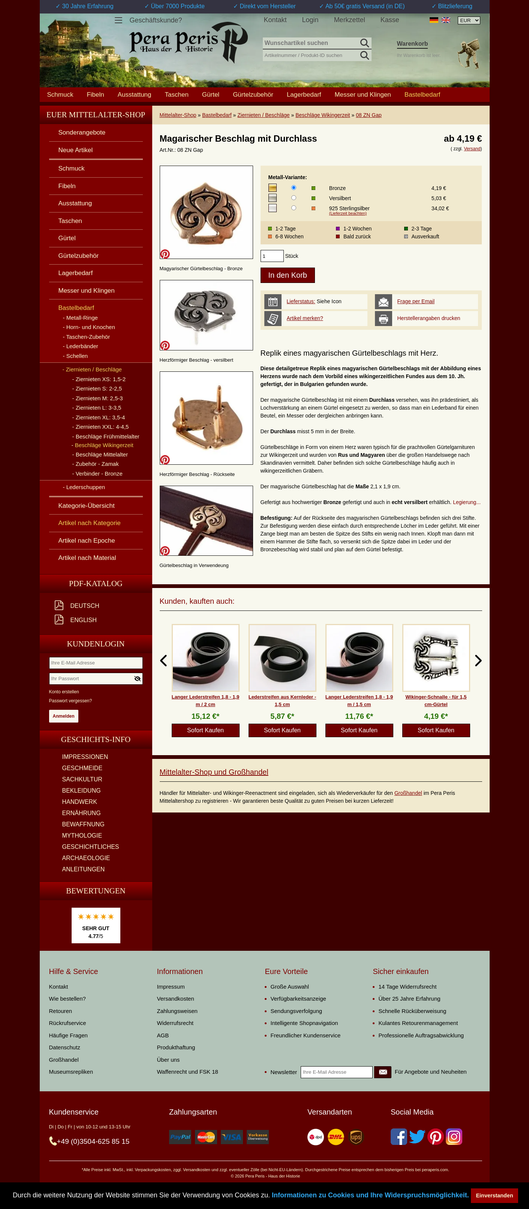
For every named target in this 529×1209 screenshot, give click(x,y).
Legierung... (467, 502)
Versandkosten (175, 998)
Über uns (168, 1059)
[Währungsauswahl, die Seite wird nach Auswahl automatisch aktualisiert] (469, 20)
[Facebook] (399, 1136)
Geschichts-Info (96, 739)
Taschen (177, 94)
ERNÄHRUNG (81, 813)
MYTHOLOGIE (82, 835)
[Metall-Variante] (293, 187)
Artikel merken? (305, 318)
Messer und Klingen (363, 94)
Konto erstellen (64, 691)
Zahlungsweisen (177, 1011)
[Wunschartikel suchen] (317, 43)
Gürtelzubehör (253, 94)
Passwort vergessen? (70, 700)
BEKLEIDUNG (81, 790)
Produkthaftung (176, 1047)
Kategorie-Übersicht (86, 505)
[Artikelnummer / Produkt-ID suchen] (317, 54)
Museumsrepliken (71, 1071)
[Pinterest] (435, 1136)
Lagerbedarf (304, 94)
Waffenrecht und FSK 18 (187, 1071)
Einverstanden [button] (494, 1196)
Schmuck (60, 94)
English (83, 620)
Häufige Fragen (68, 1035)
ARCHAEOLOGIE (86, 858)
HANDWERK (79, 802)
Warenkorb (412, 43)
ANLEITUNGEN (83, 869)
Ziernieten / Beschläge (263, 115)
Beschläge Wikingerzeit (322, 115)
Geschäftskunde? (156, 20)
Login (310, 20)
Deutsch (84, 606)
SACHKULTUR (82, 779)
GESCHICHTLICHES (90, 847)
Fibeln (95, 94)
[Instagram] (454, 1136)
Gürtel (210, 94)
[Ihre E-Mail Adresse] (96, 663)
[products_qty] (272, 256)
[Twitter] (417, 1136)
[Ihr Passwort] (96, 679)
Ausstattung (134, 94)
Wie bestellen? (67, 998)
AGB (163, 1035)
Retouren (60, 1011)
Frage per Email (416, 301)
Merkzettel (349, 20)
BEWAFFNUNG (83, 824)
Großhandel (408, 793)
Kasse (390, 20)
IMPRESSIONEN (85, 757)
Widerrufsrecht (175, 1023)
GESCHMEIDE (82, 768)
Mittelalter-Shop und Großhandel (214, 772)
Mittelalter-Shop (178, 115)
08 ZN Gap (368, 115)
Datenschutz (64, 1047)
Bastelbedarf (217, 115)
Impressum (171, 986)
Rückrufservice (67, 1023)
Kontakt (275, 20)
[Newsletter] (382, 1072)
